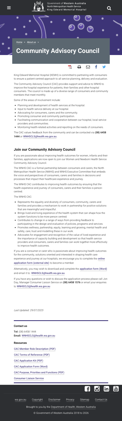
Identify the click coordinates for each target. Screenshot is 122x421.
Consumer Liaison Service (29, 378)
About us (31, 42)
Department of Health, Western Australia (73, 407)
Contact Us (101, 400)
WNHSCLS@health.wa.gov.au (40, 136)
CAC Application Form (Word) (31, 367)
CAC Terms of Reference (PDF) (32, 355)
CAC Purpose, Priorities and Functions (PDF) (39, 372)
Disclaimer (54, 400)
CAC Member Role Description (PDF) (35, 349)
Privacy (70, 400)
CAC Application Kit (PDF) (28, 361)
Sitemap (84, 400)
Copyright (37, 400)
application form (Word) (93, 269)
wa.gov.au (20, 400)
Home (19, 42)
